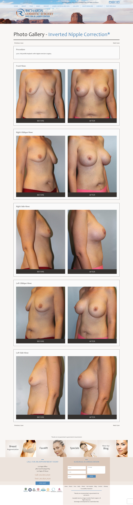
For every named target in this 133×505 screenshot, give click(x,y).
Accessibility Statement (86, 489)
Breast (46, 6)
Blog (95, 486)
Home (16, 6)
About (23, 6)
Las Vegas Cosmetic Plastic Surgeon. (90, 498)
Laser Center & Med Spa (60, 6)
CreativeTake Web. (94, 502)
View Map (42, 483)
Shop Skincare (87, 6)
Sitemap (106, 486)
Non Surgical (90, 486)
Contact (99, 6)
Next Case (116, 43)
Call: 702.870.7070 (42, 475)
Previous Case (18, 43)
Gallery (76, 6)
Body (38, 6)
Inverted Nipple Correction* (80, 35)
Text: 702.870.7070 (43, 479)
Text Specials (111, 6)
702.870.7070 (27, 3)
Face (31, 6)
